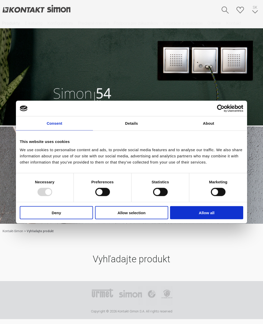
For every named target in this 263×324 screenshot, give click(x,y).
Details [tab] (131, 123)
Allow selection (131, 212)
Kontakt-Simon (36, 9)
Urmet (102, 296)
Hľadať (225, 10)
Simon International (130, 296)
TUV (151, 296)
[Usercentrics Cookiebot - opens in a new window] (220, 108)
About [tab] (208, 123)
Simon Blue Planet (167, 296)
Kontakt (233, 23)
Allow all (206, 212)
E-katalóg (33, 23)
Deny (56, 212)
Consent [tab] (54, 123)
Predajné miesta (93, 23)
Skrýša (240, 10)
